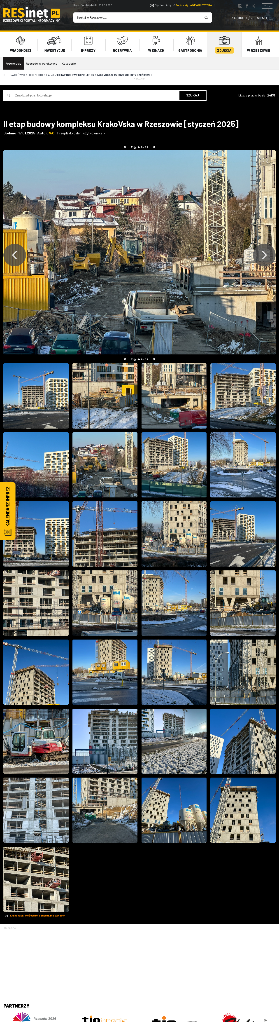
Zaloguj (241, 17)
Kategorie (69, 60)
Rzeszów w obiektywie (41, 60)
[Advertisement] (139, 958)
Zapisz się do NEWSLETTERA (194, 5)
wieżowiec (31, 912)
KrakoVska (16, 912)
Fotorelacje (13, 60)
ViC (51, 129)
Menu (265, 17)
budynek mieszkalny (52, 912)
